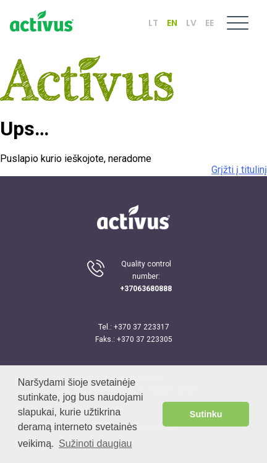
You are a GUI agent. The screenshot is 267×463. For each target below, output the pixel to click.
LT (153, 23)
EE (209, 23)
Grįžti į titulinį (239, 170)
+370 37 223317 (141, 327)
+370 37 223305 (144, 339)
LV (191, 23)
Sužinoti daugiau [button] (95, 443)
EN (172, 23)
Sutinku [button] (206, 414)
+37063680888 (146, 288)
